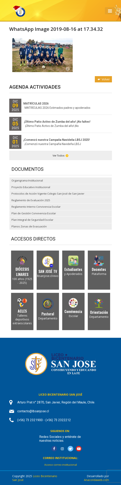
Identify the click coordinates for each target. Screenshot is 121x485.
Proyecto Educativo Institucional (30, 187)
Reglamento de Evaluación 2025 (30, 200)
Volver (103, 79)
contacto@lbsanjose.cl (33, 411)
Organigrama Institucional (27, 180)
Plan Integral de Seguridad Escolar (32, 220)
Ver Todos (60, 155)
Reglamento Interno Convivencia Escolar (36, 206)
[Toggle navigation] (110, 10)
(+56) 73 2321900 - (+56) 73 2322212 (44, 420)
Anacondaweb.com (96, 480)
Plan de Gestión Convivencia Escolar (33, 213)
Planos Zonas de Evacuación (29, 226)
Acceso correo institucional (60, 464)
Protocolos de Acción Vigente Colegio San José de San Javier (47, 193)
